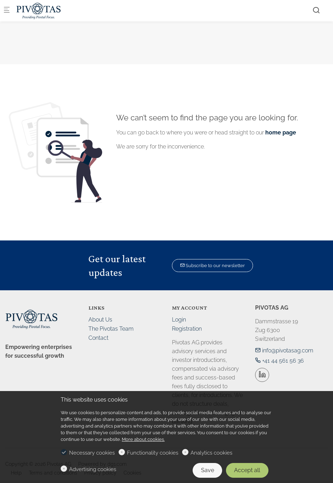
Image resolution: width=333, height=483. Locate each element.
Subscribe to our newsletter (212, 265)
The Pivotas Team (111, 328)
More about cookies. (143, 439)
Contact (98, 338)
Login (179, 319)
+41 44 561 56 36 (279, 360)
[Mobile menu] (7, 10)
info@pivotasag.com (284, 350)
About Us (100, 319)
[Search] (316, 10)
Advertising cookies (92, 469)
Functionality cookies (152, 453)
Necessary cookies (92, 453)
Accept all (247, 470)
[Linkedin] (262, 375)
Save (207, 470)
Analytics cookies (211, 453)
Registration (187, 328)
